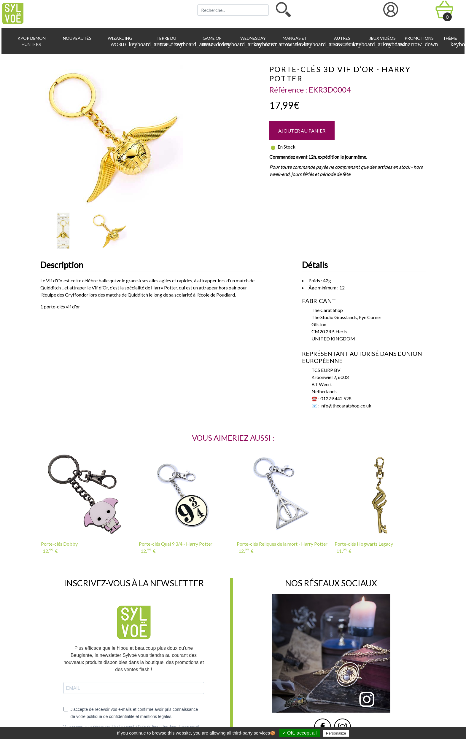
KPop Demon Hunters (31, 41)
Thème (451, 41)
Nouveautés (76, 38)
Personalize (336, 733)
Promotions (419, 38)
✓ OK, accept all (299, 732)
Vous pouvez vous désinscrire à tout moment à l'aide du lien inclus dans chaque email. (131, 726)
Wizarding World (125, 41)
